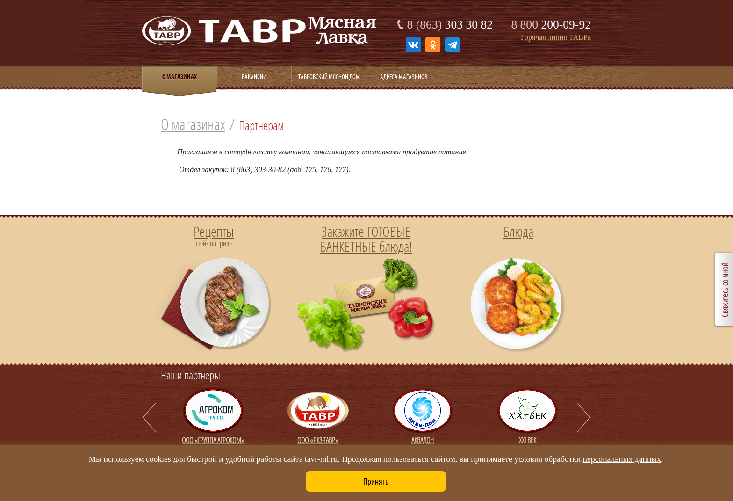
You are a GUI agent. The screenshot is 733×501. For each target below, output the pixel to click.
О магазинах (193, 124)
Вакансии (254, 77)
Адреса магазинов (403, 77)
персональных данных (622, 459)
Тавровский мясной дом (329, 77)
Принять (376, 481)
